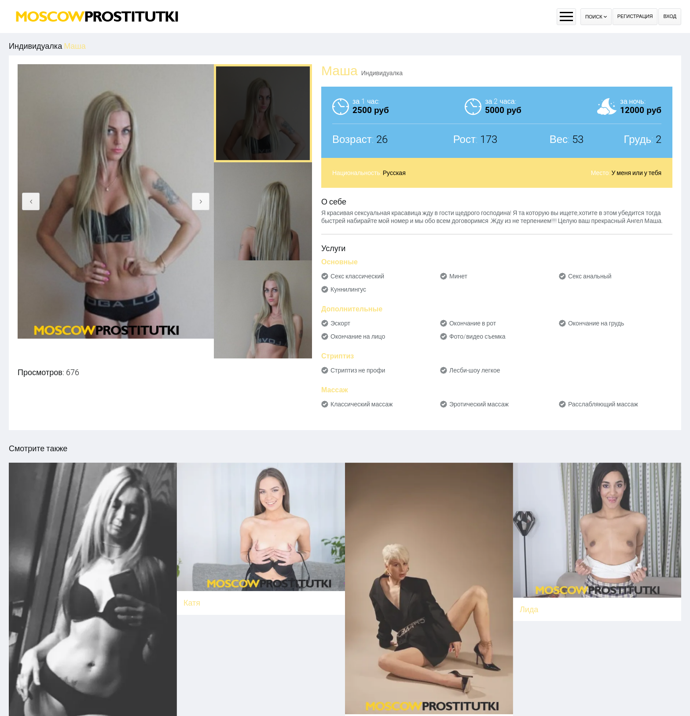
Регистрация (635, 16)
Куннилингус (348, 289)
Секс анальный (590, 276)
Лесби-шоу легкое (474, 370)
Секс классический (357, 276)
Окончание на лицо (357, 336)
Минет (458, 276)
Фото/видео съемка (477, 336)
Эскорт (340, 323)
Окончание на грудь (596, 323)
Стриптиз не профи (357, 370)
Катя (192, 602)
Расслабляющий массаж (603, 404)
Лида (529, 609)
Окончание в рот (472, 323)
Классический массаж (361, 404)
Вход (669, 16)
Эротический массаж (479, 404)
